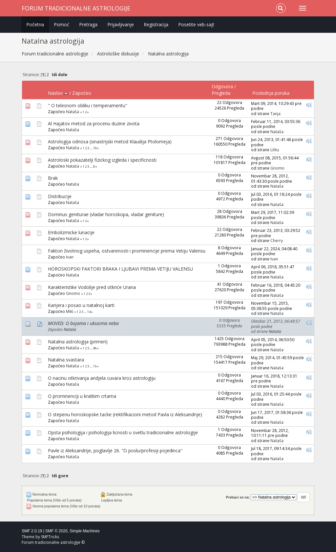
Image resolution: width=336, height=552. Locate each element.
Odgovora (222, 86)
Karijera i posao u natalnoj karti (81, 305)
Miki (69, 311)
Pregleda (221, 93)
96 (94, 348)
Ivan (70, 256)
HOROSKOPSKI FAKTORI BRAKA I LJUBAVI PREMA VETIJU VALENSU (120, 269)
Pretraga (88, 24)
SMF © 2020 (56, 531)
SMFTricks (50, 537)
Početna (35, 24)
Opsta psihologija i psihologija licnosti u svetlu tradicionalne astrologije (123, 432)
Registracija (156, 24)
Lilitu (274, 149)
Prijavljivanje (120, 24)
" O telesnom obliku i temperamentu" (87, 105)
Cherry (276, 240)
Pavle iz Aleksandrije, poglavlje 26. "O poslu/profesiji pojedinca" (115, 450)
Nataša (72, 111)
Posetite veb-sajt (196, 24)
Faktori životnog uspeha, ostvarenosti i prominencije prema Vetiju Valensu (126, 251)
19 (94, 148)
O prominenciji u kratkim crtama (82, 396)
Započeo (81, 93)
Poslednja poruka (270, 93)
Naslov (58, 93)
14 (89, 312)
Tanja (275, 113)
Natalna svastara (66, 360)
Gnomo (277, 168)
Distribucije (60, 196)
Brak (53, 178)
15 (94, 366)
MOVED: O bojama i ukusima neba (83, 323)
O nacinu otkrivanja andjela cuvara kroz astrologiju (102, 378)
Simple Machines (84, 531)
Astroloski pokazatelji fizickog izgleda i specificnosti (102, 160)
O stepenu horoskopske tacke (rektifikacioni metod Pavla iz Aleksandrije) (125, 414)
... (91, 148)
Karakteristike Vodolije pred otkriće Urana (92, 287)
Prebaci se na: (238, 497)
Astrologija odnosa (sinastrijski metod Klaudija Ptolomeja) (110, 141)
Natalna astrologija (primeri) (78, 341)
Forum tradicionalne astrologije (76, 8)
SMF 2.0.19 (32, 531)
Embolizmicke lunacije (71, 232)
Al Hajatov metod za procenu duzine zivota (93, 123)
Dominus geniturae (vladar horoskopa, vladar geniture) (106, 214)
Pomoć (61, 24)
